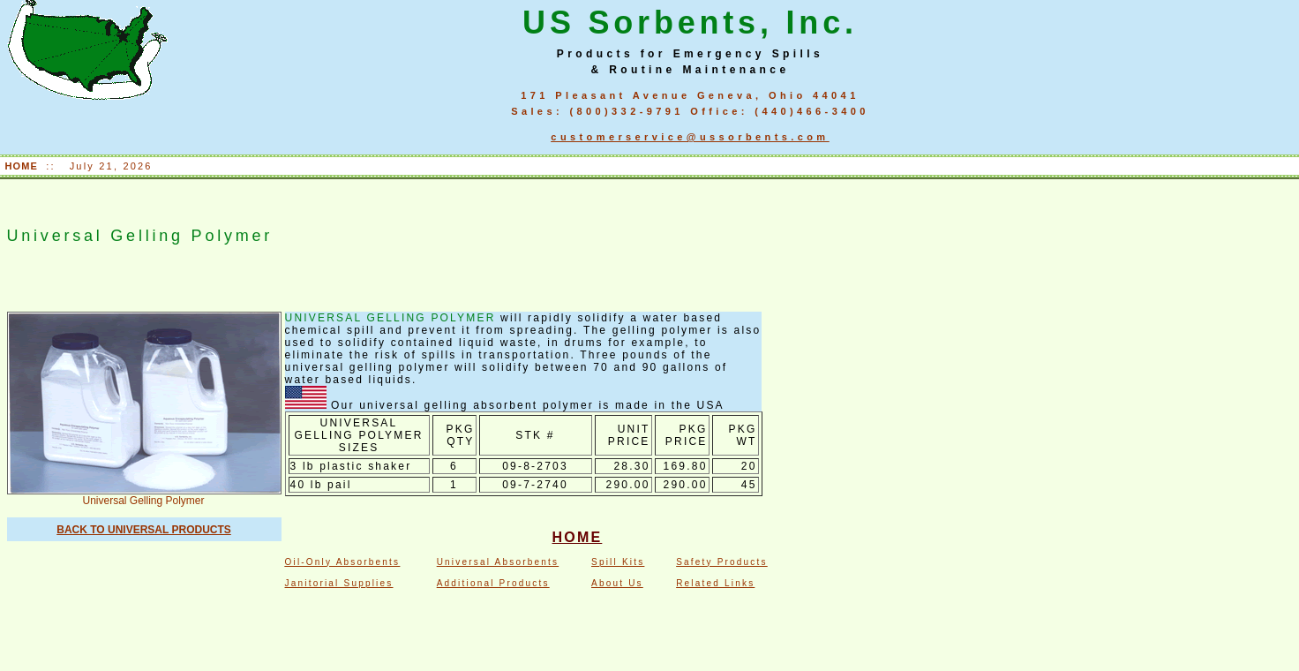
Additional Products (493, 583)
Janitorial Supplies (339, 583)
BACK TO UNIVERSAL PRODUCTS (143, 530)
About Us (617, 583)
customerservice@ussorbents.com (690, 137)
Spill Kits (617, 562)
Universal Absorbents (498, 562)
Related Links (715, 583)
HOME (23, 166)
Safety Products (722, 562)
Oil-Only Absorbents (343, 562)
